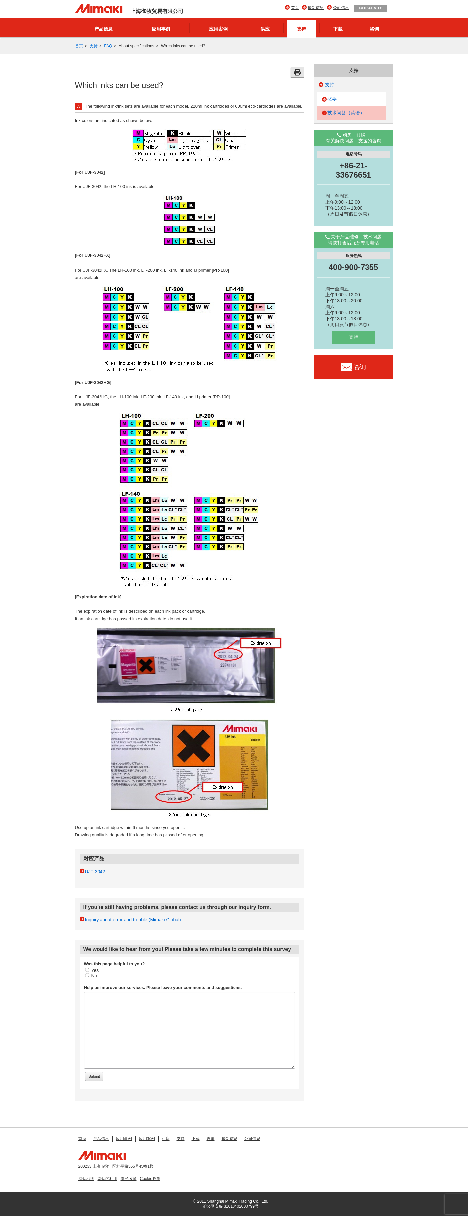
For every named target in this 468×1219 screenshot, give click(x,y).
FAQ (108, 46)
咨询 (374, 29)
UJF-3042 (95, 871)
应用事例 (161, 29)
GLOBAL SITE (370, 8)
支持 (301, 29)
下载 (338, 29)
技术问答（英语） (346, 112)
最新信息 (316, 7)
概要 (332, 99)
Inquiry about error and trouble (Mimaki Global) (133, 919)
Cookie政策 (150, 1178)
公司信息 (341, 7)
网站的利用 (107, 1178)
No (91, 975)
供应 (265, 29)
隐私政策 (129, 1178)
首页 (295, 7)
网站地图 (86, 1178)
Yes (92, 970)
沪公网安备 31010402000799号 (231, 1206)
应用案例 (218, 29)
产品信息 (103, 29)
